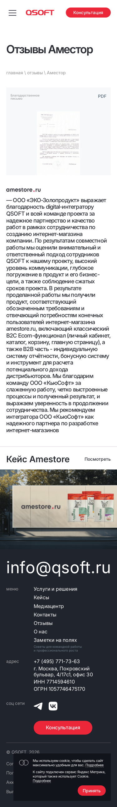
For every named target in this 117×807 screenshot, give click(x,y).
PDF (102, 96)
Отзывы (43, 623)
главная (14, 72)
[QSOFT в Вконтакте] (53, 707)
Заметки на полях (55, 640)
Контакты (45, 615)
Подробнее (94, 765)
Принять (92, 790)
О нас (40, 632)
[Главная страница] (40, 12)
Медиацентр (49, 606)
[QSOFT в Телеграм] (38, 707)
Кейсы (41, 597)
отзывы (35, 72)
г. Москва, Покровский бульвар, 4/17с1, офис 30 (63, 672)
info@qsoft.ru (58, 567)
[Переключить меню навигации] (12, 12)
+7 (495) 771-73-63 (57, 661)
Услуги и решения (55, 589)
